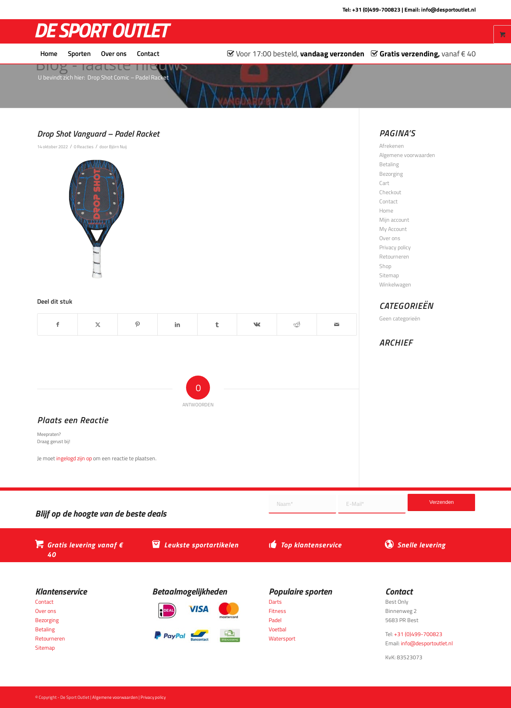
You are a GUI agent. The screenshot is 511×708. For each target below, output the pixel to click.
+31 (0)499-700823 (376, 9)
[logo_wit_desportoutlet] (103, 31)
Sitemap (389, 275)
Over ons (389, 238)
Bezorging (391, 173)
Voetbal (277, 629)
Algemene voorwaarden (407, 155)
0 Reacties (83, 146)
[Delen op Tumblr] (217, 324)
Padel (275, 620)
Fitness (277, 611)
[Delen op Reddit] (297, 324)
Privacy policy (395, 247)
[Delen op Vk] (257, 324)
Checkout (390, 192)
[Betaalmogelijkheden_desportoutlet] (197, 622)
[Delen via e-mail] (337, 324)
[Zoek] (169, 54)
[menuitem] (49, 54)
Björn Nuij (118, 146)
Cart (384, 183)
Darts (275, 601)
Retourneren (394, 256)
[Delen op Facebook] (57, 324)
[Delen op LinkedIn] (177, 324)
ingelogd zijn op (74, 458)
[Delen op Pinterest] (137, 324)
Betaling (389, 164)
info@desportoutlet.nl (448, 9)
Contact (388, 201)
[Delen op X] (97, 324)
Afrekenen (391, 145)
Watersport (282, 638)
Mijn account (394, 219)
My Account (393, 229)
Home (386, 210)
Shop (385, 266)
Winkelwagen (395, 284)
